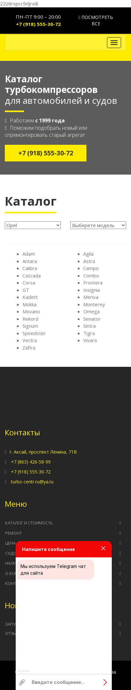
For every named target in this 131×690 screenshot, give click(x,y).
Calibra (29, 268)
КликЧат (23, 671)
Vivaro (90, 340)
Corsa (28, 282)
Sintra (89, 326)
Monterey (94, 304)
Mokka (29, 304)
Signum (30, 326)
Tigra (89, 333)
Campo (91, 268)
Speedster (34, 333)
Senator (92, 319)
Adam (28, 254)
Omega (91, 311)
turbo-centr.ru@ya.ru (32, 482)
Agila (88, 254)
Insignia (91, 290)
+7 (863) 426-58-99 (31, 462)
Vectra (29, 340)
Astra (89, 261)
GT (25, 290)
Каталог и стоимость (29, 523)
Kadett (30, 297)
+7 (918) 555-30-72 (38, 24)
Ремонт (13, 533)
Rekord (30, 319)
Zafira (28, 347)
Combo (91, 275)
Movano (31, 311)
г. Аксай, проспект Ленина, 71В (43, 452)
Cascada (31, 275)
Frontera (92, 282)
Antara (29, 261)
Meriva (90, 297)
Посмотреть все (95, 20)
